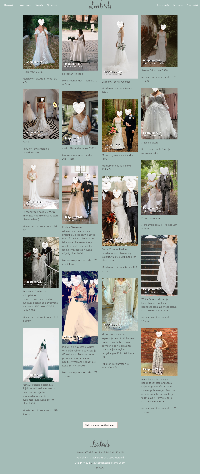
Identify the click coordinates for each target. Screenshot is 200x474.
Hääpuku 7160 (112, 324)
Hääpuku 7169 (152, 208)
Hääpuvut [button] (9, 5)
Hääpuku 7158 (33, 374)
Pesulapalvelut (25, 5)
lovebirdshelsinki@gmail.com (109, 462)
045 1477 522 (82, 462)
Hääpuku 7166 (112, 239)
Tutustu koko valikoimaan (100, 425)
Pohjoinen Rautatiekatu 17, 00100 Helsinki (100, 457)
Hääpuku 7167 (73, 217)
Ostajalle (39, 5)
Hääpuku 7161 (152, 60)
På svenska (177, 5)
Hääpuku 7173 (33, 132)
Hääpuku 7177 (73, 63)
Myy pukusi (52, 5)
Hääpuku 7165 (152, 289)
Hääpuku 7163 (33, 281)
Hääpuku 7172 (73, 138)
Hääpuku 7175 (33, 62)
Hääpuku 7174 (152, 132)
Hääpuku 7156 (112, 71)
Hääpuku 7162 (73, 336)
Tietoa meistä (163, 5)
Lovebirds (100, 3)
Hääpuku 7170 (33, 202)
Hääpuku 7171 (112, 145)
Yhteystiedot (192, 5)
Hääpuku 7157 (152, 369)
